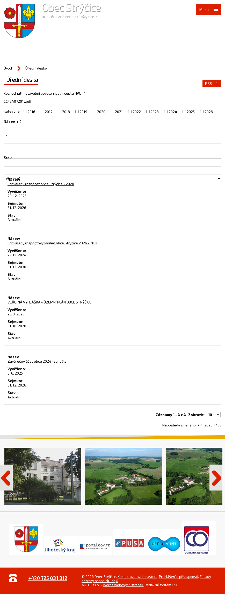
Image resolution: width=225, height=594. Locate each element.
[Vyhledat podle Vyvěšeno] (112, 147)
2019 (83, 111)
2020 (101, 111)
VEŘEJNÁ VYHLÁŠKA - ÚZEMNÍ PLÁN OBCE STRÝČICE (49, 302)
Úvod (8, 68)
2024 (173, 111)
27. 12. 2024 (17, 255)
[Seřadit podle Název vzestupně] (21, 120)
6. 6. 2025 (15, 373)
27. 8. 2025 (16, 314)
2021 (119, 111)
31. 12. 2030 (17, 267)
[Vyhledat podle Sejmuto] (112, 162)
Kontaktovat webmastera (137, 577)
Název (11, 121)
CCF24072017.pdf (18, 101)
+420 (47, 578)
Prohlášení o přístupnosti (178, 577)
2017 (48, 111)
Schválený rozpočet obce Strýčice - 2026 (41, 184)
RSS (212, 83)
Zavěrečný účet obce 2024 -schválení (38, 361)
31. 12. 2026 (17, 207)
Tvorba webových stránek (123, 585)
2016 (31, 111)
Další (215, 478)
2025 (191, 111)
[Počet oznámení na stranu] (213, 414)
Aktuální (14, 219)
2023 (154, 111)
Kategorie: (12, 111)
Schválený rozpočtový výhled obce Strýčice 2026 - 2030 (53, 243)
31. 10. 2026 (17, 326)
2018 (66, 111)
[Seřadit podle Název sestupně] (21, 122)
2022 (137, 111)
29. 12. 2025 (17, 196)
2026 (209, 111)
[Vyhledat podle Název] (112, 131)
